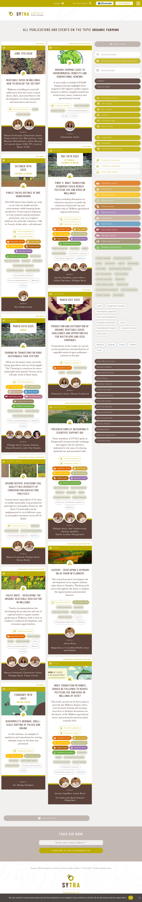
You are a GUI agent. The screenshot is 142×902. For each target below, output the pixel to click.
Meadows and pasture (18, 256)
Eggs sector (17, 392)
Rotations (26, 261)
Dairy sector (33, 392)
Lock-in (78, 617)
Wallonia (35, 280)
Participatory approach (64, 258)
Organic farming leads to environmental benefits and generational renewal (70, 73)
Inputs (84, 248)
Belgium (35, 421)
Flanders (81, 622)
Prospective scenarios (78, 253)
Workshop (57, 150)
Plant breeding (80, 368)
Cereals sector (16, 246)
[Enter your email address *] (71, 842)
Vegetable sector (17, 241)
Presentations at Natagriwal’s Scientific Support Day (70, 430)
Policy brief (12, 573)
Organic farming (23, 114)
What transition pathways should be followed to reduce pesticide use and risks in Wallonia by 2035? (70, 690)
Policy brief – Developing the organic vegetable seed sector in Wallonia (23, 599)
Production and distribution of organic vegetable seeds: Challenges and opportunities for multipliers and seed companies (70, 333)
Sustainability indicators (23, 265)
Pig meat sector (35, 396)
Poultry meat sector (25, 401)
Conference (12, 48)
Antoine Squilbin (62, 277)
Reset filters (119, 44)
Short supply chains (79, 612)
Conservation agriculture (23, 416)
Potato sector (34, 246)
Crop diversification (15, 270)
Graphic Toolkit (73, 868)
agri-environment (82, 105)
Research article (15, 461)
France (74, 116)
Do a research (80, 3)
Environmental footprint (23, 275)
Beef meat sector (15, 396)
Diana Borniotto (14, 448)
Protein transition (15, 411)
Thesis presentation (16, 160)
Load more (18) (49, 818)
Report (56, 48)
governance (35, 256)
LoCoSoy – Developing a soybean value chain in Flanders (70, 571)
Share (57, 3)
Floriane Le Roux (59, 868)
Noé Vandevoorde (23, 307)
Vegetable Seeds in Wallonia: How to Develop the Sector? (23, 81)
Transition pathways (25, 231)
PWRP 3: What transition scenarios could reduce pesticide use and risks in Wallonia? (70, 188)
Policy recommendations (78, 111)
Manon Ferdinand (13, 135)
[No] (138, 897)
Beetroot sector (25, 251)
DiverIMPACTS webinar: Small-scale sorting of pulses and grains (23, 724)
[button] (118, 80)
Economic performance (31, 765)
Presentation (59, 407)
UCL (104, 3)
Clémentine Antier (32, 135)
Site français (124, 3)
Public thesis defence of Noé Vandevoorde (23, 194)
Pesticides (37, 261)
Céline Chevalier (62, 280)
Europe (65, 116)
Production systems (20, 109)
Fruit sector (35, 241)
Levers (59, 502)
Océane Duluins (31, 445)
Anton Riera (79, 277)
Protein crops (81, 234)
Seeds (35, 109)
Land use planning (60, 248)
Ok (130, 898)
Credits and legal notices (102, 868)
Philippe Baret (79, 280)
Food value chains (62, 602)
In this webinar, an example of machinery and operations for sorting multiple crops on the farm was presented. (23, 739)
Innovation (78, 607)
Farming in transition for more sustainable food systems (23, 354)
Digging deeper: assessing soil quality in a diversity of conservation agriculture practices (23, 488)
